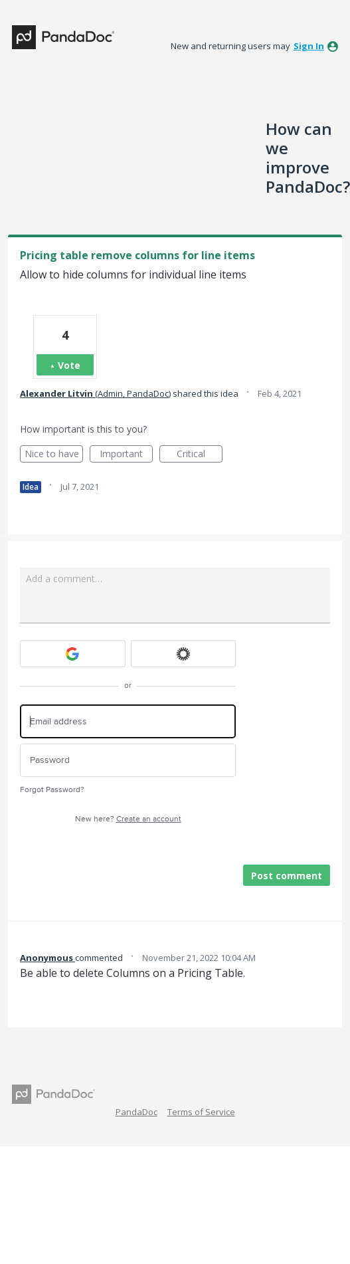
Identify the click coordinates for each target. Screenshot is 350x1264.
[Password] (128, 761)
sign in (309, 46)
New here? (128, 819)
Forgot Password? (52, 790)
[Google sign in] (73, 653)
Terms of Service (201, 1112)
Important (126, 455)
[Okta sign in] (183, 653)
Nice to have (54, 455)
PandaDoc (136, 1112)
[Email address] (128, 721)
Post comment (286, 875)
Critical (199, 455)
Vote (69, 365)
